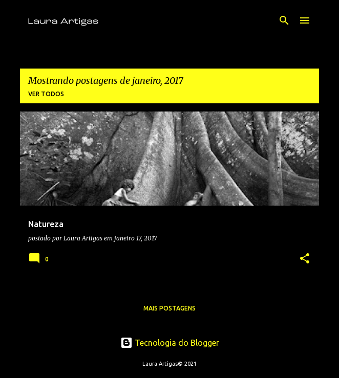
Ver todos (46, 94)
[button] (305, 259)
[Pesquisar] (284, 20)
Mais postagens (169, 308)
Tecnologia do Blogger (169, 342)
